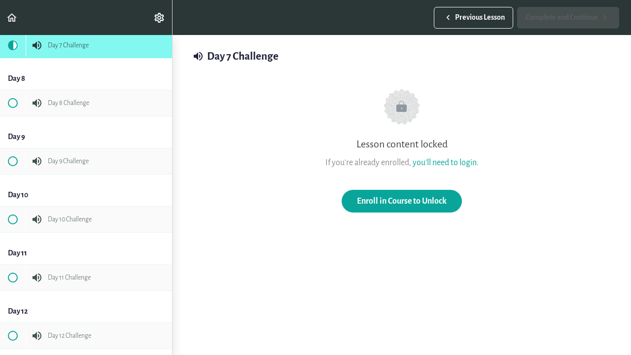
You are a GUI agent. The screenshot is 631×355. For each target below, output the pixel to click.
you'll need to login (445, 162)
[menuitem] (159, 17)
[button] (12, 17)
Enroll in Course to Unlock (402, 201)
